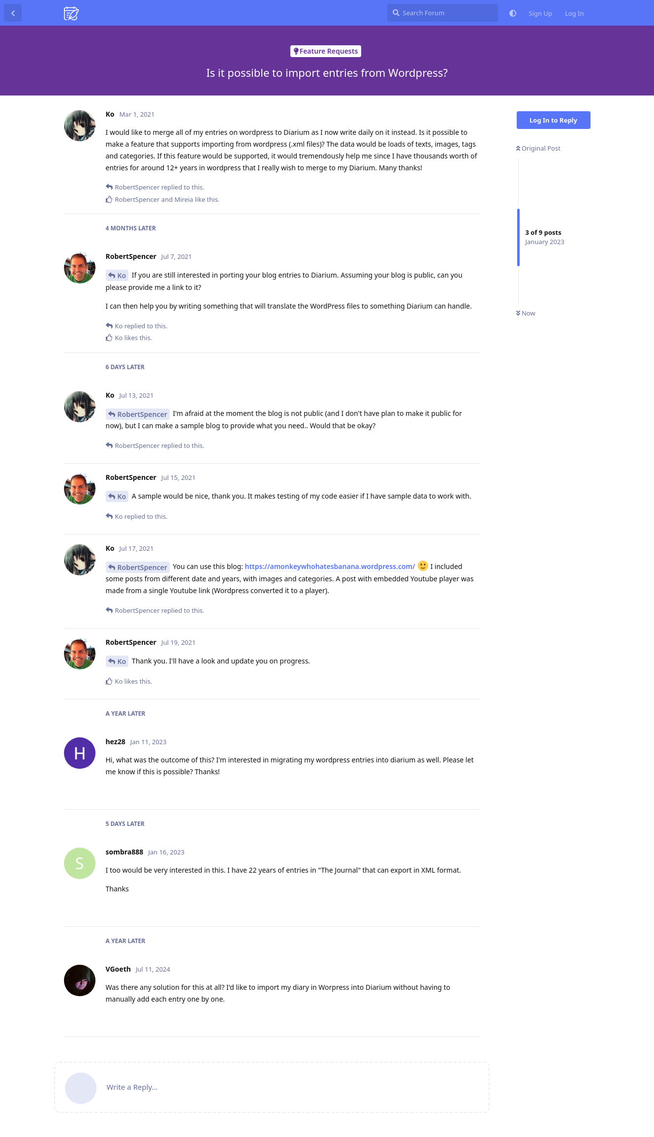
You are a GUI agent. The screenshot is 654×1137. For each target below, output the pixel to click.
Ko (122, 275)
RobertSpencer (142, 414)
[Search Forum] (442, 13)
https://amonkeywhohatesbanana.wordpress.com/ (330, 566)
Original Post (538, 148)
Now (525, 313)
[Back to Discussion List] (13, 13)
